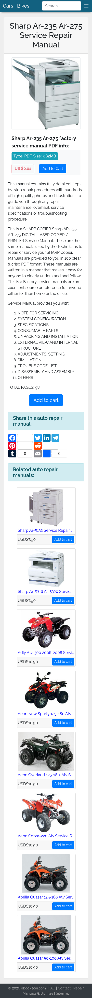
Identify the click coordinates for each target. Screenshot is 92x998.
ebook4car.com (33, 988)
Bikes (23, 6)
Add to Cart (52, 168)
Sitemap (62, 993)
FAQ (52, 988)
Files (49, 993)
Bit (42, 993)
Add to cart (45, 400)
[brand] (86, 6)
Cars (8, 6)
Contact (64, 988)
